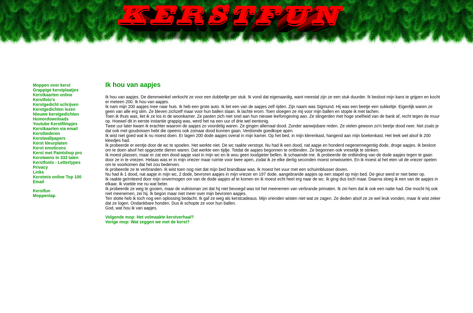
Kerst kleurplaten (50, 143)
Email (38, 181)
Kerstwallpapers (49, 138)
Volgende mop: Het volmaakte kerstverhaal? (149, 217)
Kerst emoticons (49, 147)
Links (38, 172)
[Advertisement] (236, 58)
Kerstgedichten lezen (54, 109)
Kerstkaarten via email (55, 128)
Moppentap (44, 195)
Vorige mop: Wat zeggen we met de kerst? (147, 221)
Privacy (40, 167)
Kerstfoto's (44, 99)
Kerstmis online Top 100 (57, 176)
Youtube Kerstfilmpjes (55, 123)
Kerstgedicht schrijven (55, 104)
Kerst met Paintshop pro (57, 152)
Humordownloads (50, 119)
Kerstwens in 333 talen (55, 157)
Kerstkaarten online (52, 94)
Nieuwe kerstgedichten (56, 114)
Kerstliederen (46, 133)
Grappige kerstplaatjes (55, 90)
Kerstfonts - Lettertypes (57, 162)
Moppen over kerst (51, 85)
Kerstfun (41, 190)
